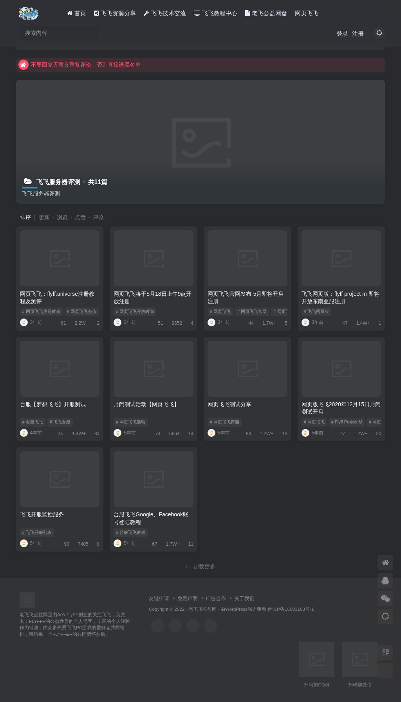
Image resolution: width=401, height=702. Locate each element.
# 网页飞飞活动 (130, 422)
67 (151, 544)
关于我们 (244, 598)
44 (248, 323)
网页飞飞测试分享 (229, 404)
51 (157, 323)
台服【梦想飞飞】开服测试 (53, 404)
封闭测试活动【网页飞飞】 (146, 404)
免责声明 (187, 598)
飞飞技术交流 (165, 13)
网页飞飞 (306, 13)
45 (58, 433)
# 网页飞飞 (220, 311)
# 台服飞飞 (32, 422)
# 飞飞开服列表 (37, 532)
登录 (342, 33)
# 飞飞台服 (60, 422)
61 (60, 323)
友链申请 (159, 598)
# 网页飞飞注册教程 (41, 311)
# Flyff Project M (346, 422)
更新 (44, 217)
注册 (358, 33)
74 (155, 433)
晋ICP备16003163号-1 (290, 609)
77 (339, 433)
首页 (76, 13)
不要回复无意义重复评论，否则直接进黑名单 (79, 65)
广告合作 (216, 598)
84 (245, 433)
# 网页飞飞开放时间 (135, 311)
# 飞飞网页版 (316, 311)
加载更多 (200, 566)
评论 (98, 217)
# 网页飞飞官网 (252, 311)
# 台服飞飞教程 (130, 532)
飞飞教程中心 (215, 13)
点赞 (80, 217)
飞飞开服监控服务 (42, 514)
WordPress (236, 609)
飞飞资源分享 (115, 13)
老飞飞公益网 (202, 609)
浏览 (62, 217)
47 (342, 323)
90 (64, 544)
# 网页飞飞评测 (224, 422)
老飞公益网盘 (266, 13)
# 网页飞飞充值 (81, 311)
